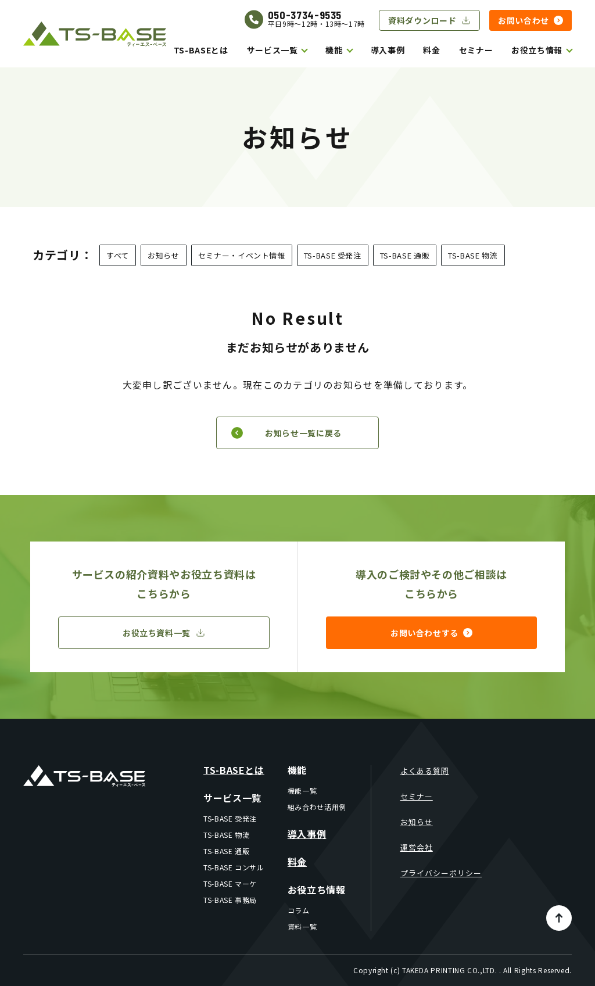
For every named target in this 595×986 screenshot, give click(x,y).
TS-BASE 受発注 (332, 255)
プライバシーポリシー (441, 873)
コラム (299, 910)
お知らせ (164, 255)
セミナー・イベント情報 (241, 255)
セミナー (476, 50)
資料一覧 (302, 926)
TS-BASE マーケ (230, 883)
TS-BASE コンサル (233, 867)
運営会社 (416, 847)
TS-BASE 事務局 (230, 900)
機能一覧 (302, 790)
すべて (117, 255)
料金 (431, 50)
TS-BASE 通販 (404, 255)
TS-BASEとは (201, 50)
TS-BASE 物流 (472, 255)
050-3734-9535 (305, 15)
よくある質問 (424, 770)
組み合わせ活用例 (317, 807)
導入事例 (388, 50)
